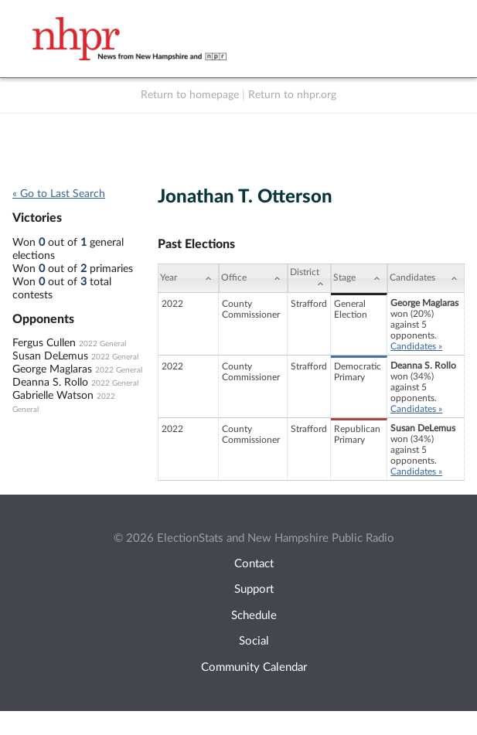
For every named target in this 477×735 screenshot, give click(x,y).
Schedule (254, 615)
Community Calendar (254, 667)
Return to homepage (190, 95)
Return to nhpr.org (292, 95)
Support (254, 589)
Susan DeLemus (50, 356)
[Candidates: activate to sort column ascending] (426, 278)
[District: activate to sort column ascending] (309, 278)
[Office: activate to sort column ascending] (253, 278)
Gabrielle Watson (53, 395)
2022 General (102, 344)
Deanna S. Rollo (50, 382)
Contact (254, 564)
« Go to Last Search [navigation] (58, 194)
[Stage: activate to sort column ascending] (359, 278)
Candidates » (416, 346)
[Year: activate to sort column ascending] (189, 278)
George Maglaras (52, 369)
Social (254, 641)
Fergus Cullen (44, 343)
